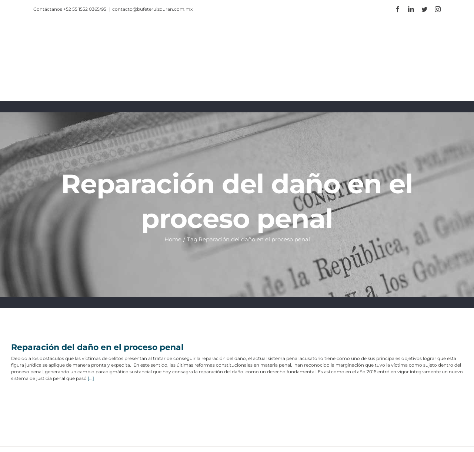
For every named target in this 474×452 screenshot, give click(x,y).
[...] (91, 378)
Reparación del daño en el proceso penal (97, 347)
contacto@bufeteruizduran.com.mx (152, 9)
